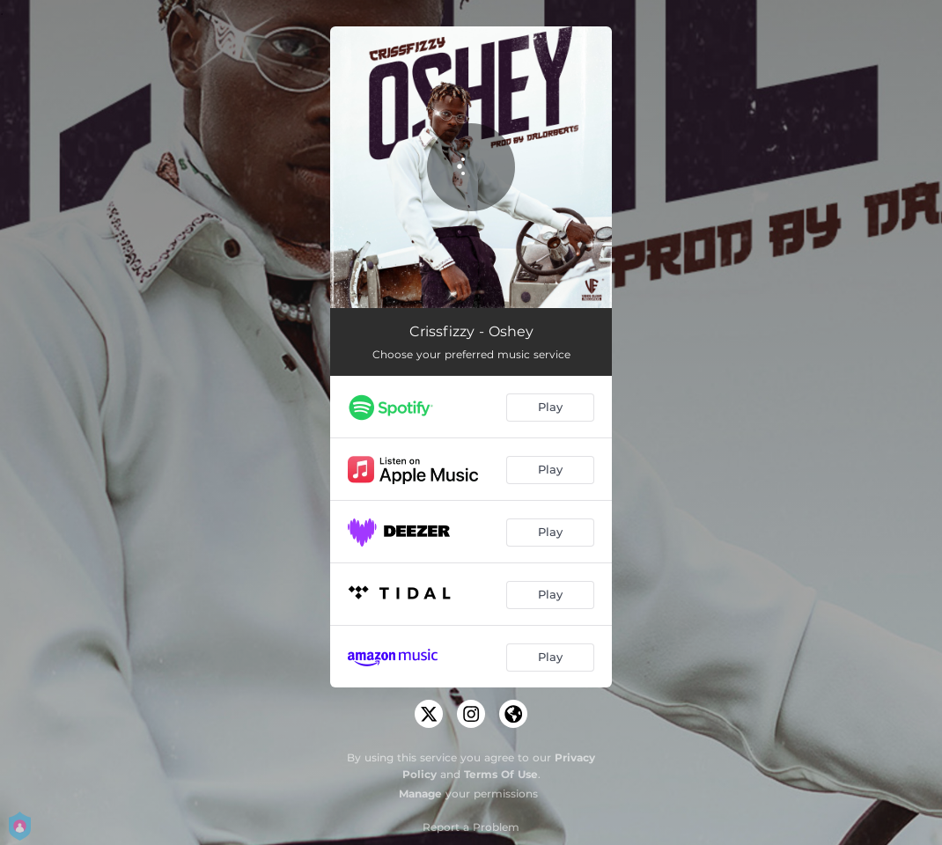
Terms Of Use (501, 774)
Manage (420, 793)
